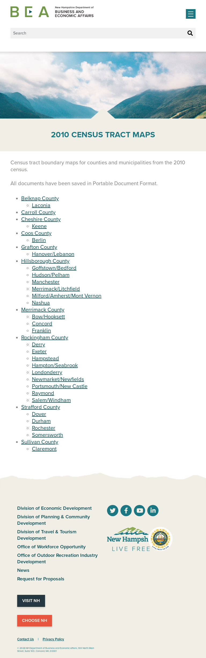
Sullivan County (39, 442)
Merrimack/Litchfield (56, 289)
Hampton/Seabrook (55, 365)
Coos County (36, 233)
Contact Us (25, 639)
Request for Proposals (40, 579)
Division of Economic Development (54, 508)
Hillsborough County (45, 261)
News (23, 570)
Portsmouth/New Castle (59, 386)
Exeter (39, 351)
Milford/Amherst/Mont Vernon (66, 296)
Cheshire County (41, 219)
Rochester (43, 428)
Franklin (41, 331)
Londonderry (47, 372)
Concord (42, 324)
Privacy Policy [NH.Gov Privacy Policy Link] (53, 639)
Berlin (39, 240)
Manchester (46, 282)
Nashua (41, 303)
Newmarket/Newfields (58, 379)
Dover (39, 414)
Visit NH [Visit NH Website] (31, 600)
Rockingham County (44, 337)
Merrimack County (42, 310)
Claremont (44, 449)
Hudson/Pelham (50, 275)
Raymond (43, 393)
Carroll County (38, 212)
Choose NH (34, 620)
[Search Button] (190, 33)
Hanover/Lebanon (53, 254)
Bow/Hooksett (48, 317)
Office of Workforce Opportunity (51, 547)
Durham (41, 421)
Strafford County (40, 407)
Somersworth (47, 435)
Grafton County (39, 247)
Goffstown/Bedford (54, 268)
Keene (39, 226)
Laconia (41, 205)
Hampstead (45, 358)
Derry (38, 344)
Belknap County (40, 198)
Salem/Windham (51, 400)
